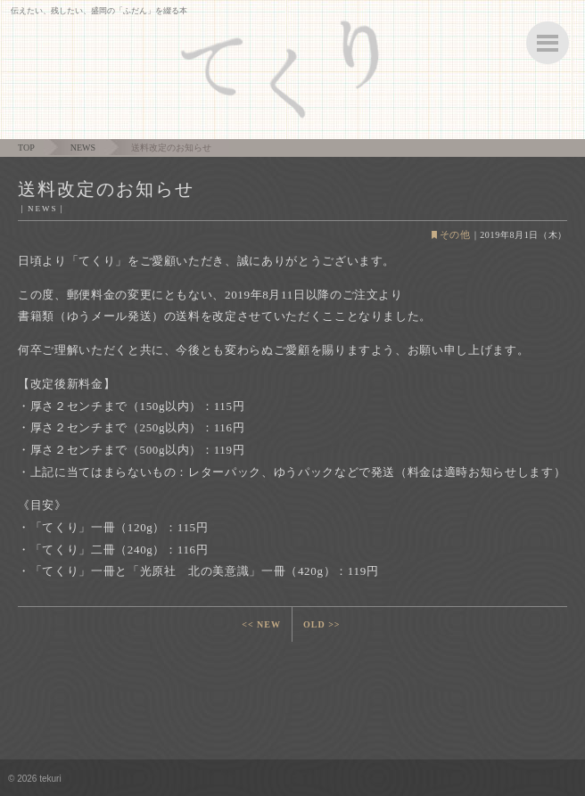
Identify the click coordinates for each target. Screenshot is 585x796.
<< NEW (261, 624)
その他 (455, 234)
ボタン (547, 42)
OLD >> (322, 624)
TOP (26, 147)
